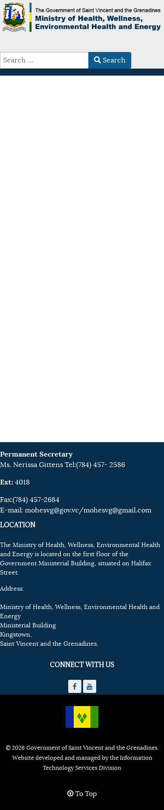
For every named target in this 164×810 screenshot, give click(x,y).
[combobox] (44, 60)
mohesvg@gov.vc (52, 510)
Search (110, 60)
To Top (82, 793)
